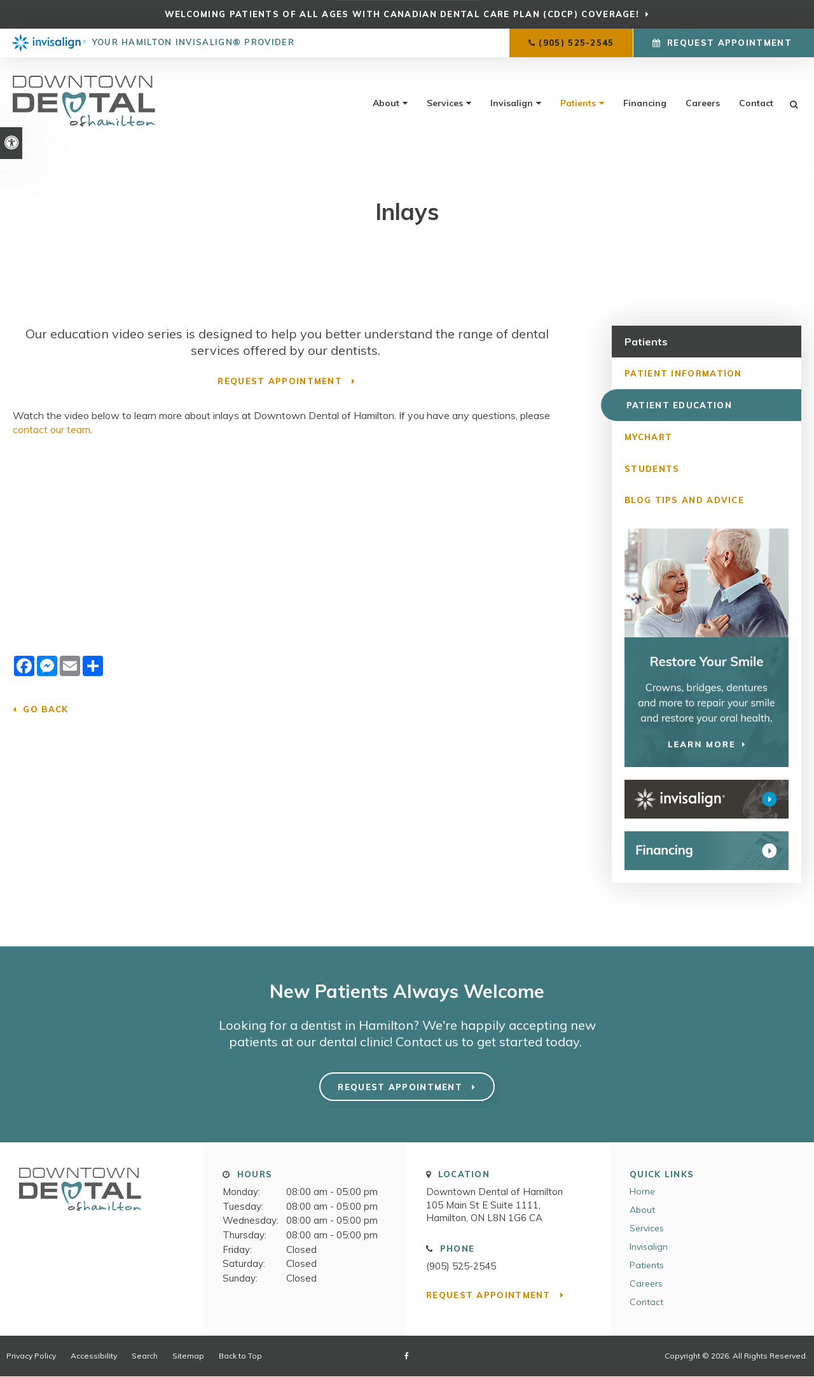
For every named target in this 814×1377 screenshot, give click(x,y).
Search (145, 1355)
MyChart (648, 436)
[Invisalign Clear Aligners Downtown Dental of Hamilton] (706, 799)
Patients (578, 103)
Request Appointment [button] (729, 43)
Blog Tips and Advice (684, 500)
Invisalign (511, 103)
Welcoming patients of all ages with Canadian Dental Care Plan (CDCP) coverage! (402, 14)
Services (445, 103)
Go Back (45, 709)
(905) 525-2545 (576, 43)
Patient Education (677, 404)
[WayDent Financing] (706, 851)
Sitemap (188, 1355)
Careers (703, 103)
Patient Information (683, 373)
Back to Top (240, 1355)
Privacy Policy (31, 1355)
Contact (756, 103)
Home (642, 1191)
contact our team (51, 429)
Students (651, 468)
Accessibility (94, 1355)
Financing (644, 103)
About (386, 103)
